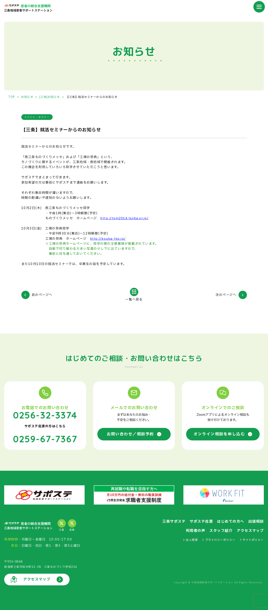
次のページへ (226, 295)
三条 (61, 525)
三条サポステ (173, 521)
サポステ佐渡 (201, 521)
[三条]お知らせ (49, 97)
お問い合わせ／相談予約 (134, 434)
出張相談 (256, 521)
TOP (11, 97)
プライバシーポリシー (218, 540)
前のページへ (42, 295)
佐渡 (72, 525)
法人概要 (190, 540)
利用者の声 (195, 530)
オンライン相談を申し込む (223, 434)
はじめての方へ (230, 521)
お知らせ (27, 97)
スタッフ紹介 (220, 530)
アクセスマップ (250, 530)
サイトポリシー (252, 540)
